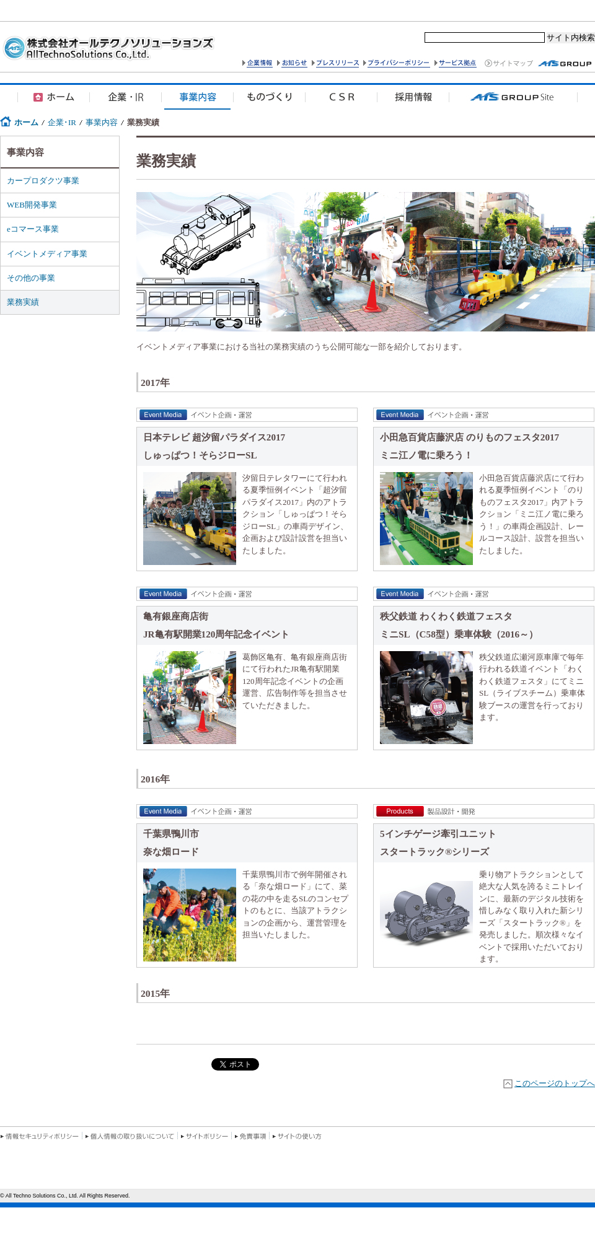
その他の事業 (31, 277)
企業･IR (62, 122)
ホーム (26, 122)
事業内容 (102, 122)
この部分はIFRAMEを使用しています (297, 1195)
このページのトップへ (554, 1083)
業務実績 (23, 302)
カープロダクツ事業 (43, 180)
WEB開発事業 (32, 204)
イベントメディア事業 (47, 253)
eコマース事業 (33, 229)
